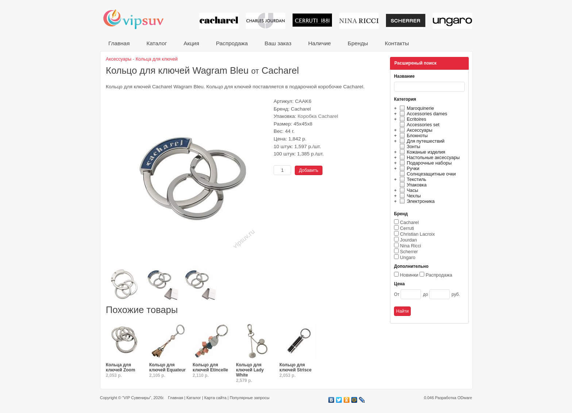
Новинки (409, 275)
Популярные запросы (250, 397)
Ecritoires (412, 119)
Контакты (397, 43)
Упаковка (412, 185)
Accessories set (419, 124)
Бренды (358, 43)
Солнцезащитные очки (427, 174)
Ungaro (408, 257)
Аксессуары (415, 130)
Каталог (156, 43)
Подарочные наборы (425, 163)
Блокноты (413, 135)
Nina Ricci (410, 245)
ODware (464, 397)
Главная (119, 43)
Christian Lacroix (417, 234)
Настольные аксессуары (429, 157)
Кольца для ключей (157, 59)
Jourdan (408, 240)
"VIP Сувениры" (136, 397)
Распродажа (232, 43)
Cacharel (409, 222)
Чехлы (409, 195)
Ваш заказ (277, 43)
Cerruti (407, 228)
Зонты (409, 146)
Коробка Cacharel (318, 116)
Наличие (319, 43)
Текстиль (412, 179)
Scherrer (409, 251)
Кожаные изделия (421, 152)
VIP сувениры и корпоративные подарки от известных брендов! (138, 19)
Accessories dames (422, 113)
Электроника (416, 201)
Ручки (408, 168)
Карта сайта (215, 397)
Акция (191, 43)
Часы (408, 190)
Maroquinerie (416, 108)
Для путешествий (421, 141)
